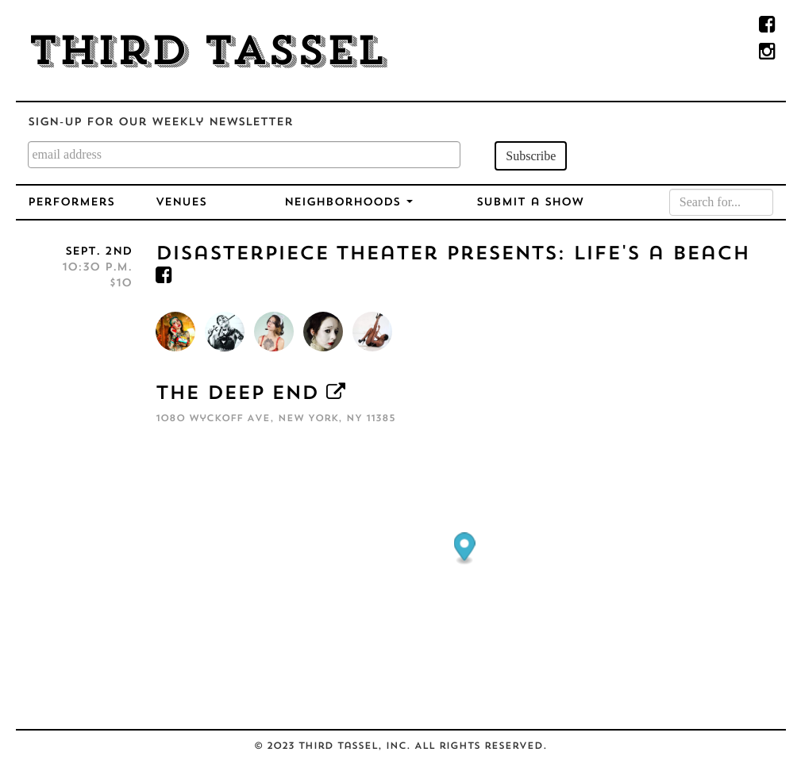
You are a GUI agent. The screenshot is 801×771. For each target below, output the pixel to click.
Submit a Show (529, 203)
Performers (71, 203)
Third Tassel (207, 54)
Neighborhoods (348, 203)
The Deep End (237, 394)
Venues (181, 203)
